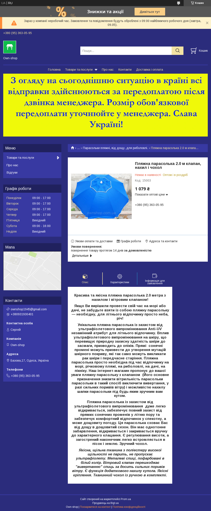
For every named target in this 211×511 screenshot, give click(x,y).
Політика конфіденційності (129, 506)
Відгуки (11, 172)
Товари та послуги (79, 69)
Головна (54, 69)
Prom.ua (126, 499)
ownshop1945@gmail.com (29, 309)
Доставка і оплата (149, 69)
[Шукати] (177, 51)
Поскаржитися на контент (95, 506)
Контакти (125, 69)
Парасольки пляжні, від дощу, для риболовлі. (115, 148)
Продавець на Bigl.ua (105, 503)
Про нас (108, 69)
